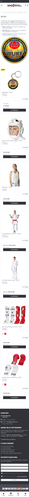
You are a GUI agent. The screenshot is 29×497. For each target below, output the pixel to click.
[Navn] (14, 464)
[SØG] (18, 494)
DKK (1, 1)
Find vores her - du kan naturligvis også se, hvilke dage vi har (14, 435)
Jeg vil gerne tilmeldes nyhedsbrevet (15, 473)
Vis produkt (14, 110)
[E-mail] (14, 467)
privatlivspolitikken (22, 476)
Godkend (14, 479)
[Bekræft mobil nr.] (14, 470)
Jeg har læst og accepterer (15, 476)
